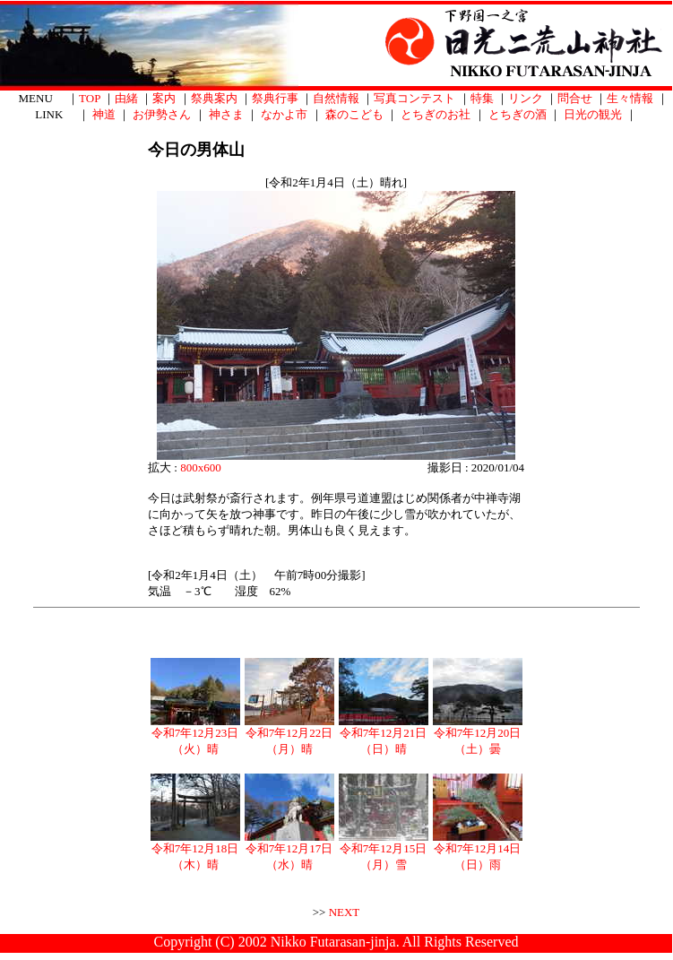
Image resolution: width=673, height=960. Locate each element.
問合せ (574, 98)
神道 (104, 114)
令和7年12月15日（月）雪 (383, 850)
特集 (482, 98)
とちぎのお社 (435, 114)
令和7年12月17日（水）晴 (289, 850)
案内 (164, 98)
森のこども (354, 114)
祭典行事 (275, 98)
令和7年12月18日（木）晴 (195, 850)
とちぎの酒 (517, 114)
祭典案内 (214, 98)
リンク (525, 98)
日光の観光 (593, 114)
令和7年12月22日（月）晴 (289, 735)
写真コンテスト (414, 98)
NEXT (344, 912)
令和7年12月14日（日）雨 (477, 850)
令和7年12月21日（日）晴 (383, 735)
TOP (89, 98)
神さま (226, 114)
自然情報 (336, 98)
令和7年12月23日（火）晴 (195, 735)
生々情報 (630, 98)
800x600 (200, 467)
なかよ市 (284, 114)
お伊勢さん (162, 114)
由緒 (126, 98)
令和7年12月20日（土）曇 (477, 735)
